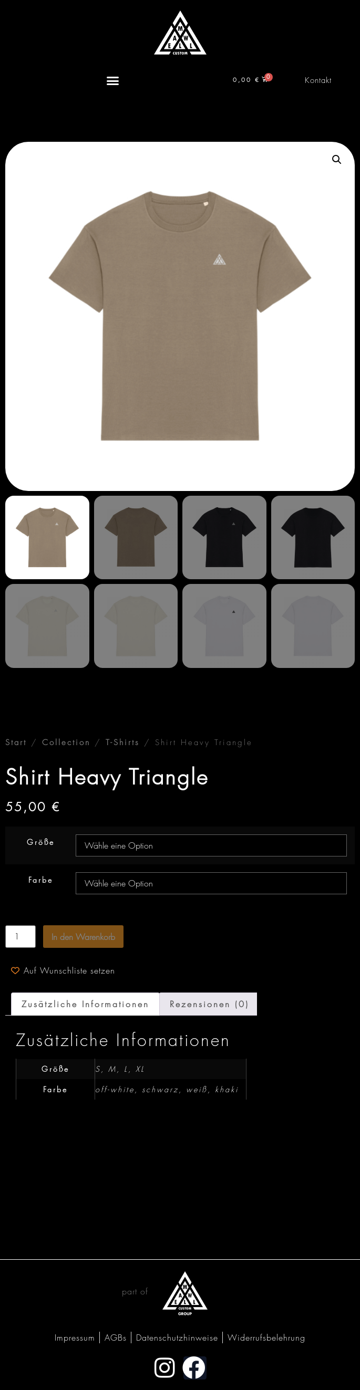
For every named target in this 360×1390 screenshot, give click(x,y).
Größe (41, 842)
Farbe (40, 880)
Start (16, 742)
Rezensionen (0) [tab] (209, 1004)
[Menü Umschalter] (112, 80)
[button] (336, 159)
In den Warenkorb (83, 937)
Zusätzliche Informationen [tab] (85, 1004)
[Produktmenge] (20, 936)
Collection (66, 742)
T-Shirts (123, 742)
